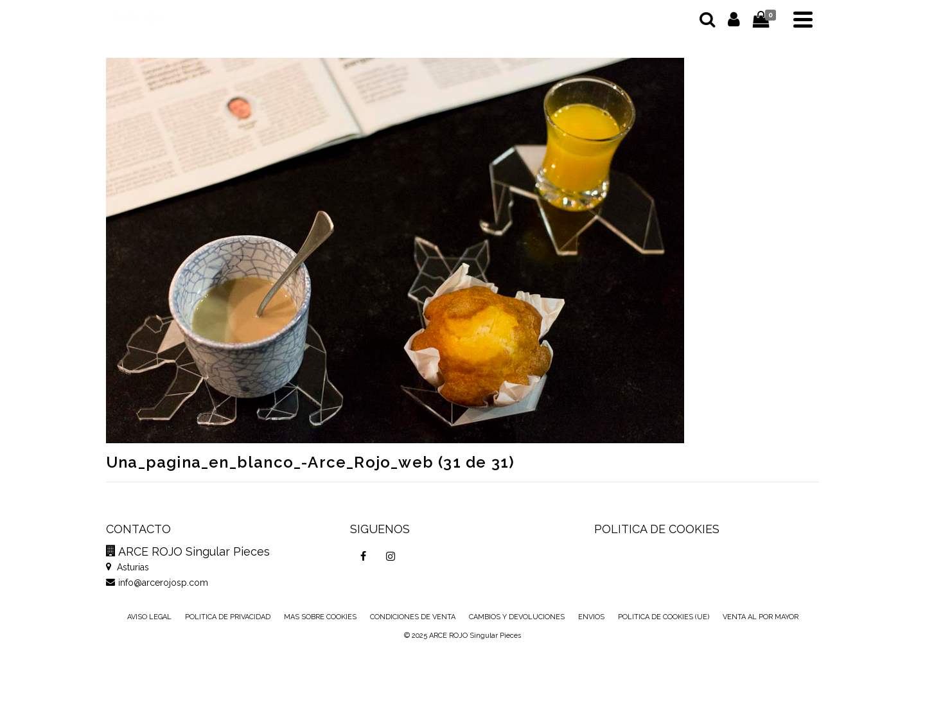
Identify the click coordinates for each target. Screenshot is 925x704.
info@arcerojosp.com (157, 582)
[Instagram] (390, 556)
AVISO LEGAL (149, 617)
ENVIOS (591, 617)
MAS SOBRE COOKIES (320, 617)
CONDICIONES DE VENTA (412, 617)
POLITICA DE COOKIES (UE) (663, 617)
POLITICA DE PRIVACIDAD (227, 617)
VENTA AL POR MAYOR (760, 617)
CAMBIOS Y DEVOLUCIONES (517, 617)
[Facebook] (363, 556)
